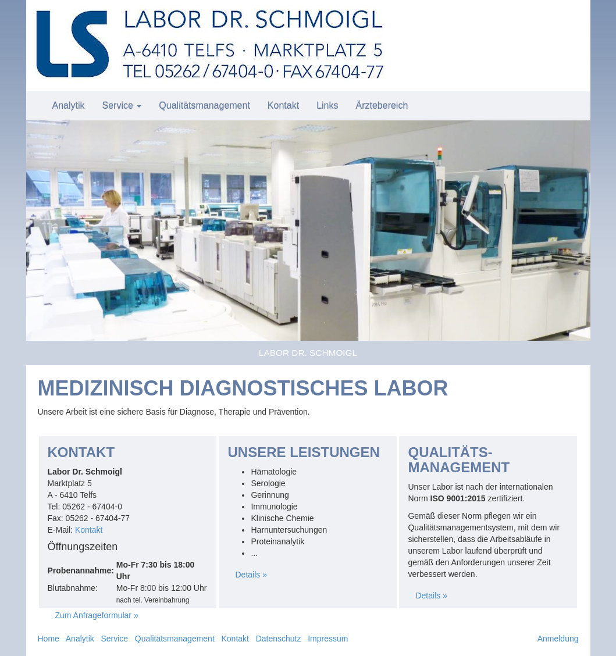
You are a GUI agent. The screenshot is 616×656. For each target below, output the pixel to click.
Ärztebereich (381, 105)
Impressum (328, 638)
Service (122, 105)
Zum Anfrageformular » (96, 615)
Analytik (68, 105)
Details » (250, 574)
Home (48, 638)
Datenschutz (278, 638)
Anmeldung (558, 638)
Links (327, 105)
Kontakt (283, 105)
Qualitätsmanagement (204, 105)
